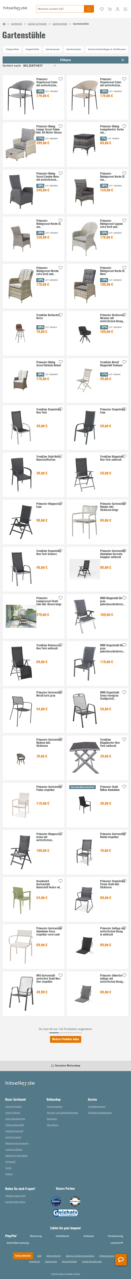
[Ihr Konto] (117, 9)
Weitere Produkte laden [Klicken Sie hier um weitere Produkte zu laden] (65, 1039)
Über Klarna (52, 1125)
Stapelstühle (32, 49)
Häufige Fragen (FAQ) (15, 1195)
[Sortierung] (39, 65)
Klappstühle (12, 49)
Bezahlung (52, 1118)
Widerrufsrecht (53, 1255)
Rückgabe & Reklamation (100, 1112)
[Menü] (125, 9)
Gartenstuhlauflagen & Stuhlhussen (107, 49)
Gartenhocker (73, 49)
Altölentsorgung (106, 1255)
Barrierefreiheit (69, 1261)
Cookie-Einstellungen (92, 1261)
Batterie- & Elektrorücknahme (80, 1255)
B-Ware (8, 1174)
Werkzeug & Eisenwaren (16, 1143)
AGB (39, 1255)
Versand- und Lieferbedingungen (62, 1112)
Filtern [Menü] (92, 59)
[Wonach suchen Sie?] (60, 9)
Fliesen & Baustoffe (14, 1125)
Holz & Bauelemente (15, 1118)
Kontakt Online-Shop (15, 1201)
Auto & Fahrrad (12, 1112)
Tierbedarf (10, 1161)
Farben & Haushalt (14, 1131)
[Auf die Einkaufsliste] (61, 79)
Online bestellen (54, 1106)
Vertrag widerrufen (23, 1256)
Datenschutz (51, 1261)
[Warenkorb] (110, 9)
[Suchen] (89, 9)
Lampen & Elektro (14, 1149)
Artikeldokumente (96, 1106)
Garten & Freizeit (13, 1106)
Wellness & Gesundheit (16, 1155)
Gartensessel (53, 49)
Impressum (34, 1261)
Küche (8, 1167)
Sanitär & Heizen (13, 1137)
